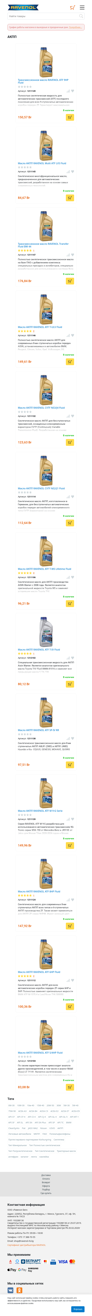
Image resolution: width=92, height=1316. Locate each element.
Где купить (46, 1193)
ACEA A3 (22, 1111)
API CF (11, 1116)
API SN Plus (40, 1122)
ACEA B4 (33, 1111)
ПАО (44, 1133)
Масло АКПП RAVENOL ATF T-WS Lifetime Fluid (44, 569)
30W (59, 1105)
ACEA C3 (44, 1111)
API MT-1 (74, 1116)
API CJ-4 (42, 1116)
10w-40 (30, 1105)
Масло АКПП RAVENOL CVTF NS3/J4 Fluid (41, 407)
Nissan (43, 1128)
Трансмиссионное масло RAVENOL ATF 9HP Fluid (43, 81)
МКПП (37, 1133)
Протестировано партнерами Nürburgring (29, 1139)
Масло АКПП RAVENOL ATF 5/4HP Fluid (40, 1052)
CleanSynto (13, 1128)
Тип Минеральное (17, 1145)
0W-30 (11, 1105)
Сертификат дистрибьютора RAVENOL (26, 1245)
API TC (60, 1122)
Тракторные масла (66, 1151)
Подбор (46, 1189)
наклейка (44, 1156)
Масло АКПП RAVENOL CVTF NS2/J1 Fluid (41, 488)
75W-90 (12, 1111)
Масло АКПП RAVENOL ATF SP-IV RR (38, 730)
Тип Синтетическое (44, 1151)
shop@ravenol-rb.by (24, 1241)
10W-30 (21, 1105)
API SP (52, 1122)
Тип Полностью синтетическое (44, 1145)
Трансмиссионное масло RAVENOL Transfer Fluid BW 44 (43, 245)
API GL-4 (52, 1116)
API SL (20, 1122)
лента (34, 1156)
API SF (11, 1122)
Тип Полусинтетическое (20, 1151)
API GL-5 (63, 1116)
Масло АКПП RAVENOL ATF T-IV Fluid (39, 649)
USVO (52, 1128)
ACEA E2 (54, 1111)
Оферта (46, 1185)
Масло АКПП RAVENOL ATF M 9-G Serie (40, 810)
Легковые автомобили (19, 1133)
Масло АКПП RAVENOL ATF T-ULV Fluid (40, 327)
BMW (68, 1122)
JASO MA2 (33, 1128)
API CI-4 (32, 1116)
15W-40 (40, 1105)
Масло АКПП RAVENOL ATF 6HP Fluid (39, 972)
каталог (25, 1156)
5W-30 (66, 1105)
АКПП (60, 1128)
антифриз (13, 1156)
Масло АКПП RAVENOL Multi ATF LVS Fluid (42, 163)
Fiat (24, 1128)
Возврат (46, 1182)
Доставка (46, 1175)
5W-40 (75, 1105)
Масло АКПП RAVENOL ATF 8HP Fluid (39, 891)
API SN (29, 1122)
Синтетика (59, 1139)
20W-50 (50, 1105)
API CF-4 (21, 1116)
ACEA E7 (65, 1111)
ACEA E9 (76, 1111)
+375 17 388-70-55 (26, 1237)
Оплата (46, 1178)
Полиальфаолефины (59, 1133)
